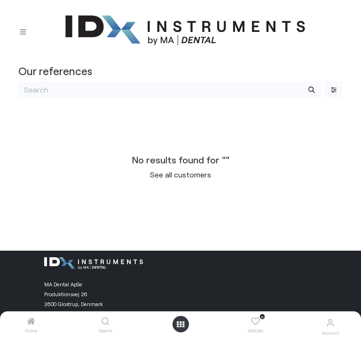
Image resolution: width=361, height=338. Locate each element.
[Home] (31, 321)
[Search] (105, 321)
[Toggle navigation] (23, 30)
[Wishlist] (255, 321)
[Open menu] (180, 324)
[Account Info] (330, 322)
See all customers (180, 174)
